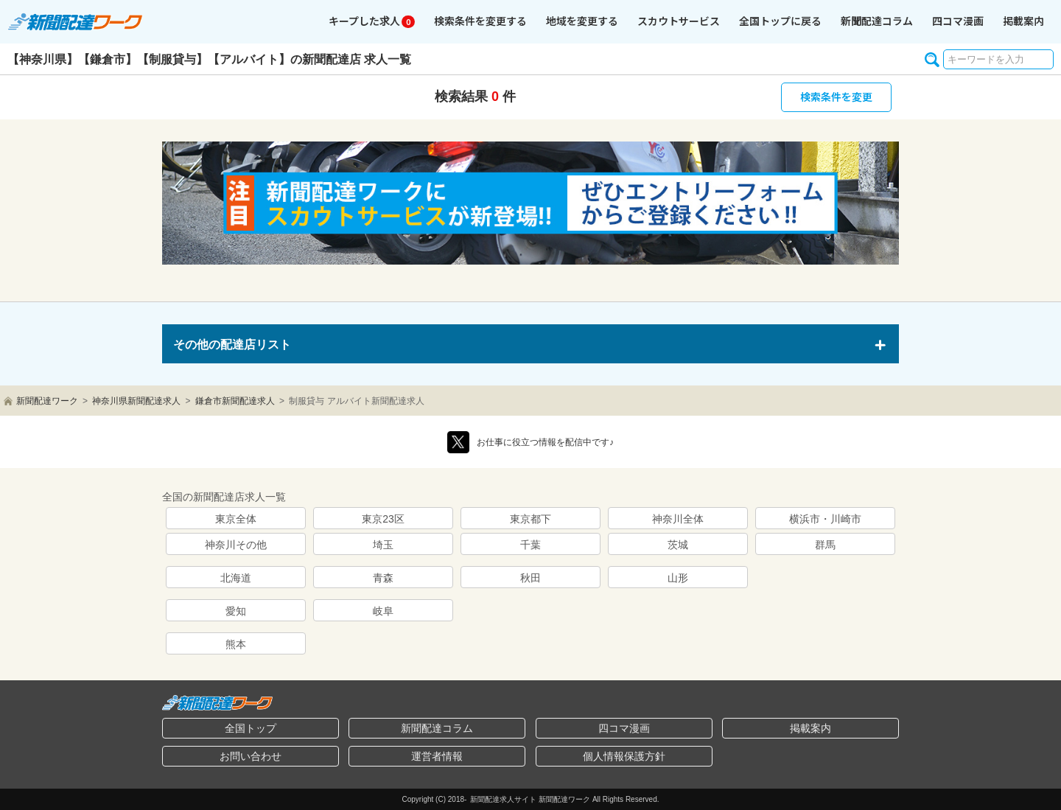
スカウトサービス (678, 20)
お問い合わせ (250, 756)
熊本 (235, 644)
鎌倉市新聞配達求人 (235, 401)
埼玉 (383, 545)
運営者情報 (437, 756)
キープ (372, 20)
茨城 (678, 545)
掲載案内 (1023, 20)
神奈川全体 (678, 519)
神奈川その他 (236, 545)
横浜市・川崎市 (825, 519)
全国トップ (250, 728)
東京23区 (383, 519)
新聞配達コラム (437, 728)
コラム (877, 20)
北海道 (235, 578)
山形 (678, 578)
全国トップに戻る (780, 20)
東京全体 (235, 519)
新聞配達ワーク (47, 401)
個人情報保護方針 (624, 756)
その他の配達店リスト (232, 344)
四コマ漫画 (958, 20)
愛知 (235, 611)
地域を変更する (582, 20)
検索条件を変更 (836, 96)
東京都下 (530, 519)
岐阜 (383, 611)
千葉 (530, 545)
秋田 (530, 578)
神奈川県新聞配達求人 (136, 401)
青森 (383, 578)
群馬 (825, 545)
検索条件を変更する (480, 20)
